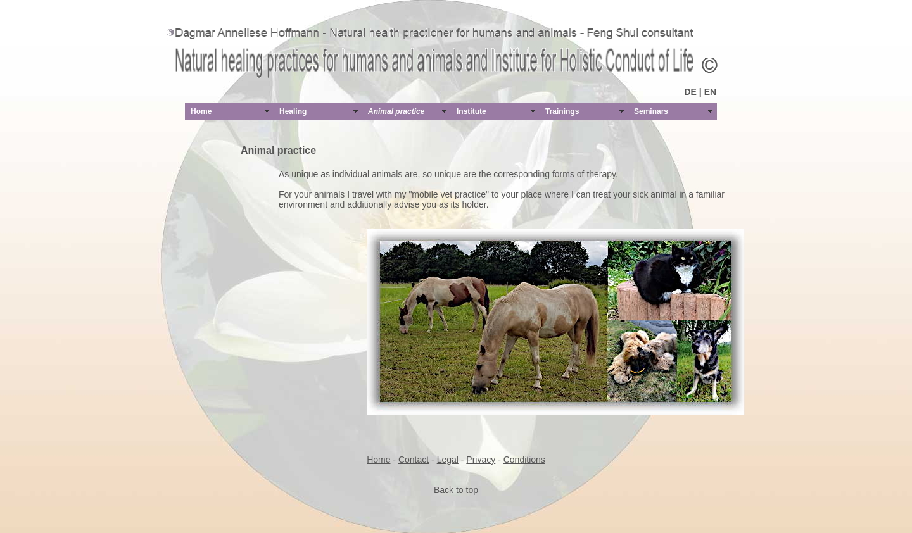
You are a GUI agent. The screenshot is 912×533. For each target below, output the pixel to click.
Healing (293, 111)
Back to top (456, 490)
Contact (413, 460)
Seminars (651, 111)
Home (201, 111)
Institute (471, 111)
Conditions (524, 460)
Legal (448, 460)
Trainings (562, 111)
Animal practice (396, 111)
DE (691, 92)
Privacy (480, 460)
